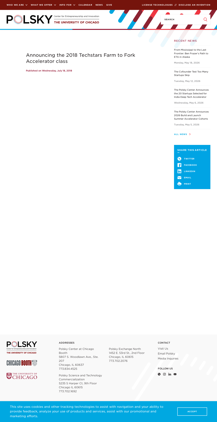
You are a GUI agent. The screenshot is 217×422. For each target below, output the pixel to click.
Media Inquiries (168, 358)
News (99, 5)
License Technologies (157, 5)
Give (109, 5)
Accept (192, 411)
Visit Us (163, 348)
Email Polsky (166, 353)
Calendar (85, 5)
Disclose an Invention (194, 5)
